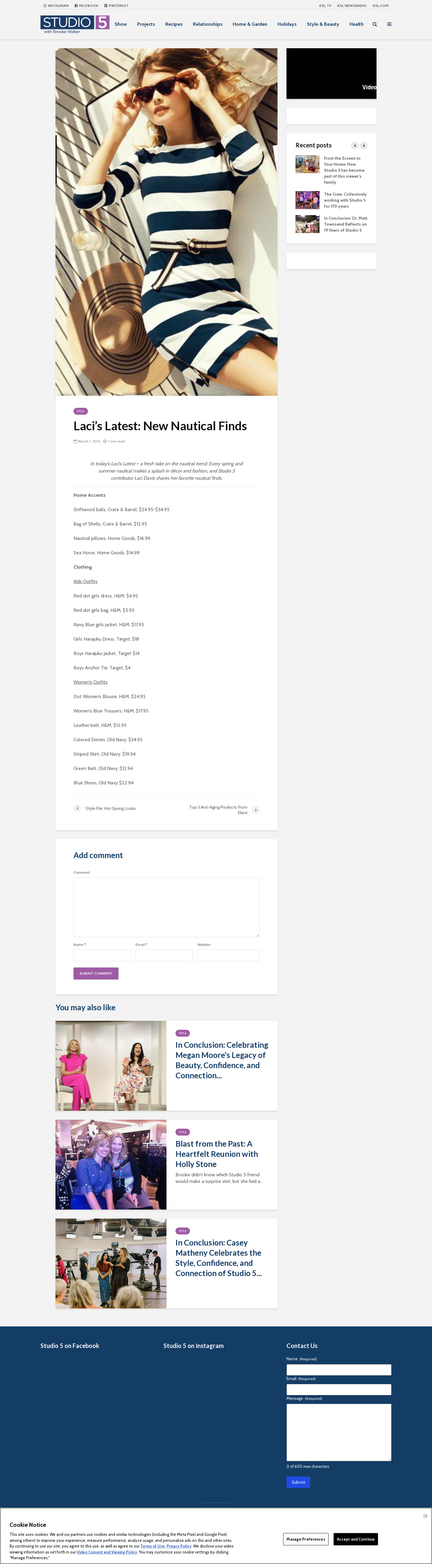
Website (203, 944)
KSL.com (380, 5)
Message (304, 1398)
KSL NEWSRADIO (352, 5)
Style (81, 411)
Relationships (208, 24)
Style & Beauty (323, 24)
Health (357, 24)
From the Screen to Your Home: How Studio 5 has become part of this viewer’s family (344, 170)
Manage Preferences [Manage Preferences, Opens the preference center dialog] (305, 1538)
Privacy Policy (178, 1546)
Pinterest (116, 5)
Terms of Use (152, 1546)
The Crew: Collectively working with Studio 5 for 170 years (345, 200)
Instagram (56, 5)
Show (121, 24)
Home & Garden (250, 24)
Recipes (174, 24)
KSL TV (325, 5)
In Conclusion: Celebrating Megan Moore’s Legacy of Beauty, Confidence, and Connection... (222, 1060)
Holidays (287, 24)
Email (141, 944)
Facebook (86, 5)
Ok (425, 1515)
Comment (82, 872)
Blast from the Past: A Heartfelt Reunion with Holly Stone (217, 1154)
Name (80, 944)
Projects (146, 24)
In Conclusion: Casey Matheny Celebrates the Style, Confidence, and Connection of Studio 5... (219, 1258)
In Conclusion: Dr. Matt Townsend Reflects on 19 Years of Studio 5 (346, 224)
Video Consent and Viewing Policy (107, 1552)
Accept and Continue (356, 1538)
